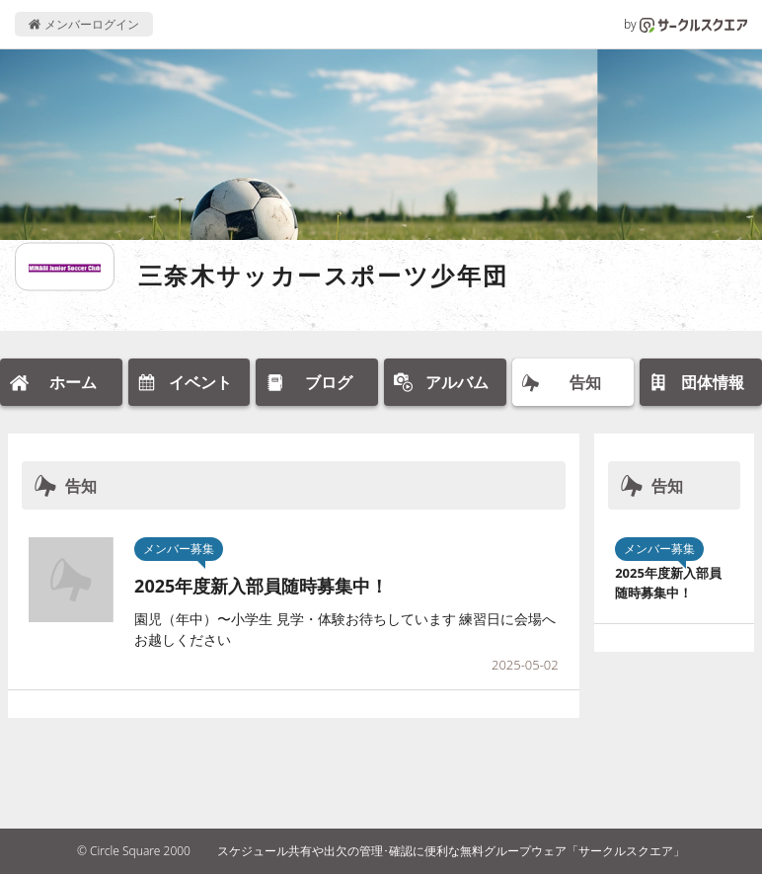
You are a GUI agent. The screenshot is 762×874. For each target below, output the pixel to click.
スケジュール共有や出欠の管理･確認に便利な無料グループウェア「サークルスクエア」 (451, 850)
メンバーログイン (83, 24)
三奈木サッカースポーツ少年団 (323, 275)
